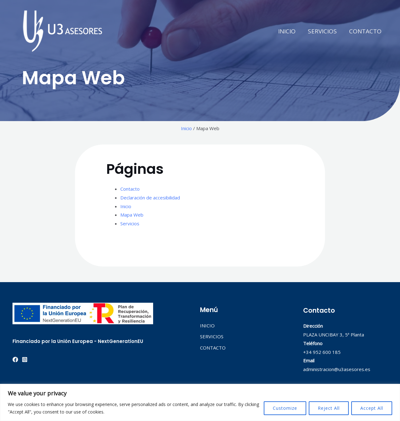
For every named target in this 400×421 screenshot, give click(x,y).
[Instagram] (25, 359)
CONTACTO (365, 31)
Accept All (371, 408)
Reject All (329, 408)
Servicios (129, 223)
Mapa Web (131, 215)
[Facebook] (15, 359)
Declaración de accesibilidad (150, 197)
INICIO (287, 31)
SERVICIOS (322, 31)
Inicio (186, 128)
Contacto (130, 189)
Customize (285, 408)
